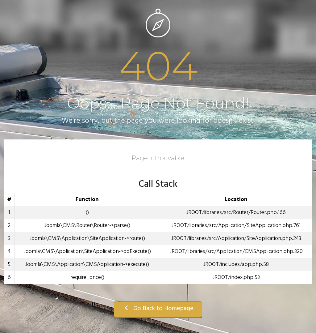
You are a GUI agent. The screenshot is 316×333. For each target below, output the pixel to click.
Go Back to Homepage (158, 309)
